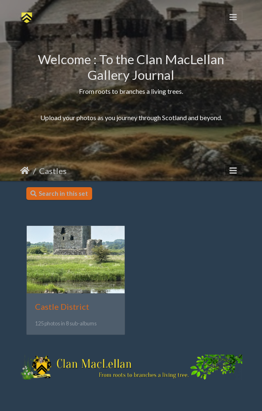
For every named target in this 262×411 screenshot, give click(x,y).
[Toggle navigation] (233, 17)
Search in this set (59, 193)
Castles (53, 171)
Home (25, 171)
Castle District (62, 306)
